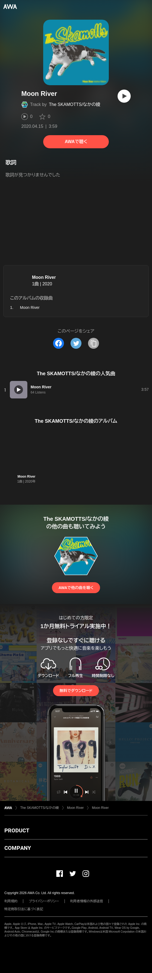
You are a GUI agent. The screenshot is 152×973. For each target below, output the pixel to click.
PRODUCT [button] (16, 830)
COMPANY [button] (17, 848)
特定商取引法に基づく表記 (23, 909)
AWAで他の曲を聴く (76, 587)
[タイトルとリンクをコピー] (93, 343)
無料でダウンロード (76, 690)
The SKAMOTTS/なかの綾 (74, 104)
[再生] (124, 96)
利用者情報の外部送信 (86, 901)
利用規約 (10, 901)
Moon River (44, 277)
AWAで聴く (76, 141)
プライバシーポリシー (44, 901)
